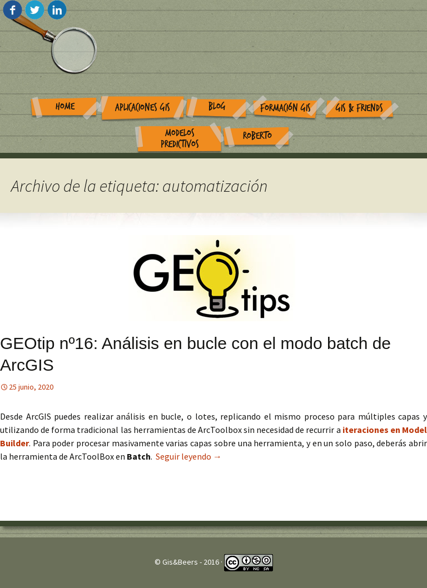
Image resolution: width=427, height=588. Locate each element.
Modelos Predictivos (180, 139)
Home (65, 106)
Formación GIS (285, 108)
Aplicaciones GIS (142, 107)
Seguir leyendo (189, 456)
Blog (217, 106)
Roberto (257, 136)
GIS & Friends (359, 108)
